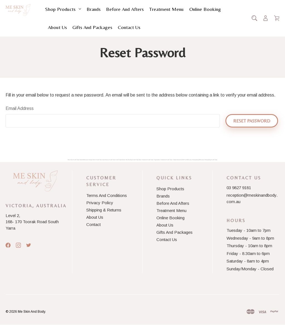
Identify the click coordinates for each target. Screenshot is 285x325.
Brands (93, 9)
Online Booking (205, 9)
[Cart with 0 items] (276, 18)
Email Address (20, 108)
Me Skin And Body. (32, 312)
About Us (57, 27)
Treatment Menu (166, 9)
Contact (93, 224)
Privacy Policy (99, 202)
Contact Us (129, 27)
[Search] (254, 18)
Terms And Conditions (106, 195)
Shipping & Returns (103, 210)
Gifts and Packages (92, 27)
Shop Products (63, 9)
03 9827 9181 (239, 187)
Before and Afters (125, 9)
